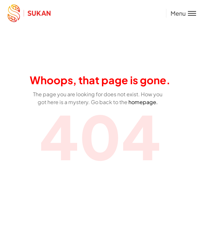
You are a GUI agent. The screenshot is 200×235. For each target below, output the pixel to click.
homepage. (143, 102)
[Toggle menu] (181, 13)
